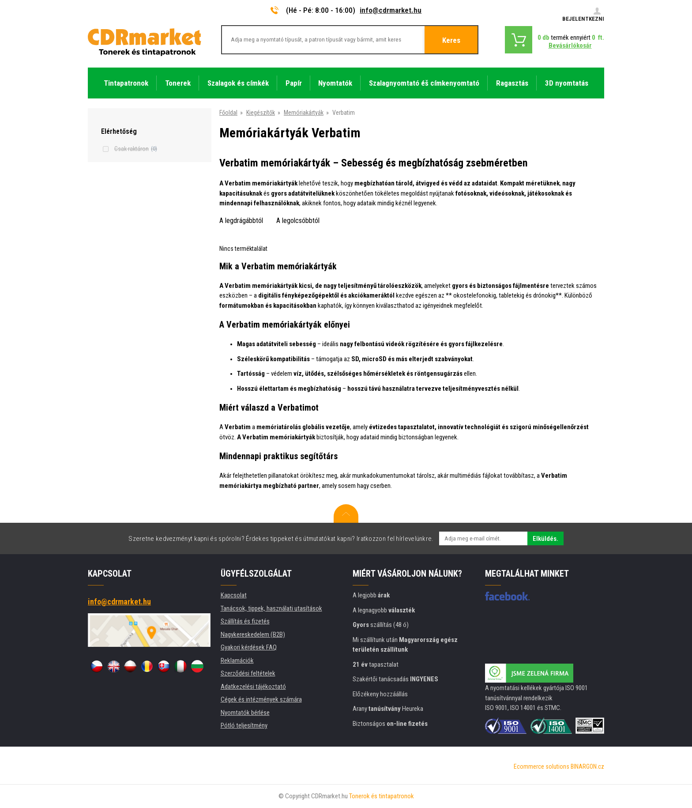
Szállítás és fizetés (245, 621)
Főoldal (228, 112)
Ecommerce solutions (541, 766)
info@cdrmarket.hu (390, 10)
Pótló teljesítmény (244, 725)
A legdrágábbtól (241, 220)
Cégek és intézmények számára (261, 699)
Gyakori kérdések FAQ (249, 647)
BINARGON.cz (587, 766)
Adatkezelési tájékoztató (253, 687)
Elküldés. (545, 539)
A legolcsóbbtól (298, 220)
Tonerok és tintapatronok (381, 796)
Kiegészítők (260, 112)
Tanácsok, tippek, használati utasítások (271, 608)
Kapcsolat (234, 595)
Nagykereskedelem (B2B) (253, 634)
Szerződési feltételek (248, 673)
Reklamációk (237, 661)
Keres (451, 40)
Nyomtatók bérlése (245, 713)
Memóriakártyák (303, 112)
